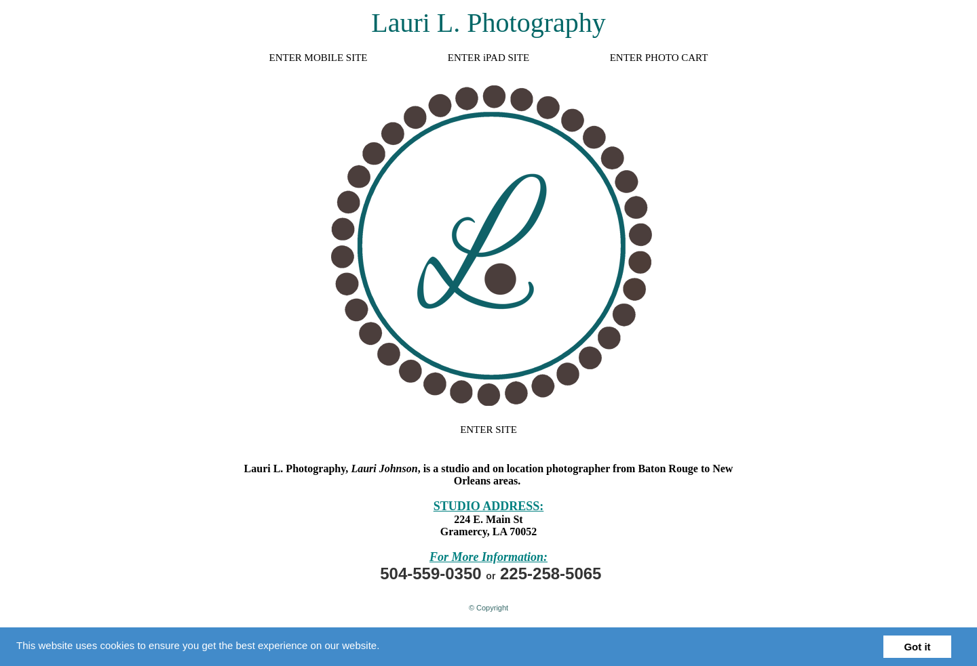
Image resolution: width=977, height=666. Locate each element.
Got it (917, 646)
